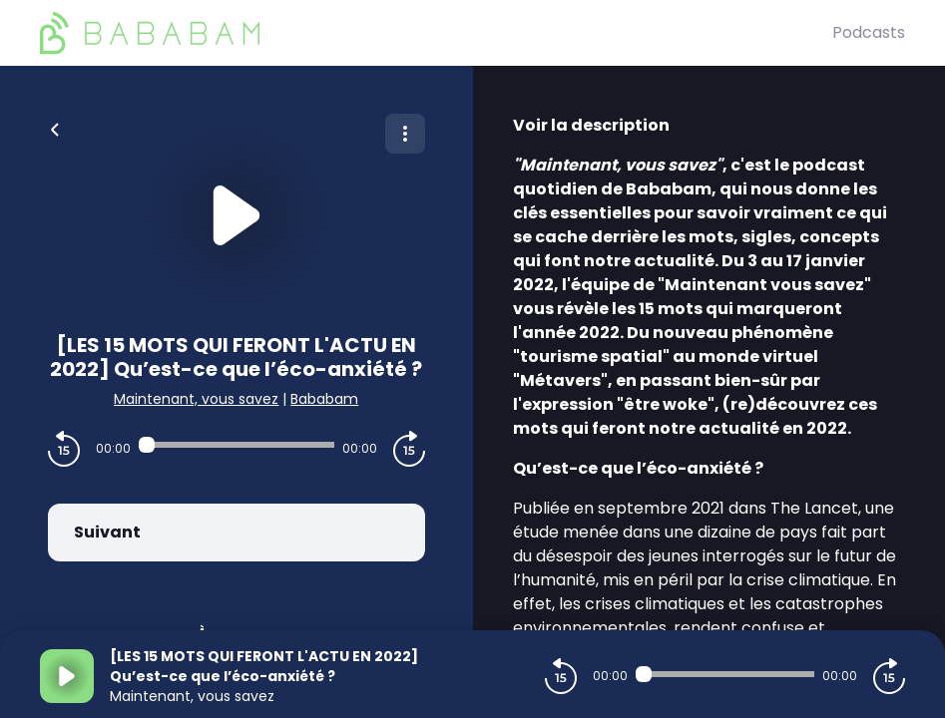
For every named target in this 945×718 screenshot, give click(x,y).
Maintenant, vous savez (196, 399)
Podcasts (868, 32)
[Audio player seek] (236, 445)
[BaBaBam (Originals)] (436, 33)
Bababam (324, 399)
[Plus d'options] (405, 134)
